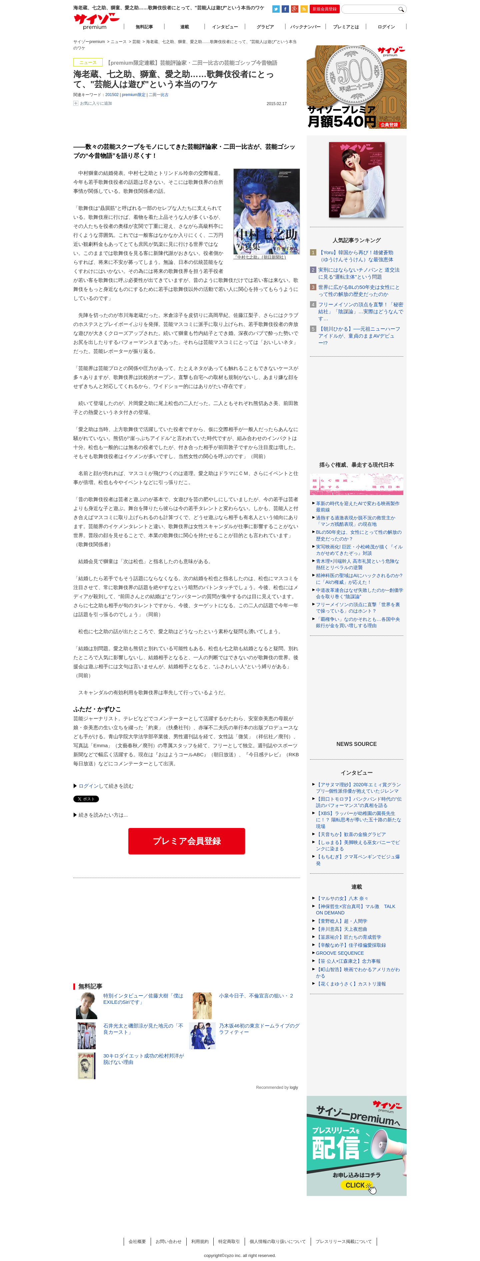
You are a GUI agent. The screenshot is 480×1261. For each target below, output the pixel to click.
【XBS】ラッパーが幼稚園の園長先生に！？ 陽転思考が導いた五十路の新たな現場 (358, 820)
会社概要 (137, 1241)
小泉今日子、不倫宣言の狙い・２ (256, 995)
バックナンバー (305, 26)
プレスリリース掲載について (344, 1241)
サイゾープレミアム (97, 21)
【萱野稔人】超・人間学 (341, 921)
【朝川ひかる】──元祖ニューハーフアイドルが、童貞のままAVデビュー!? (359, 336)
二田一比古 (159, 94)
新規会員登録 (325, 9)
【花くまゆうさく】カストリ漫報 (351, 983)
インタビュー (225, 26)
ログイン (89, 786)
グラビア (265, 26)
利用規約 (200, 1241)
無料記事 (144, 26)
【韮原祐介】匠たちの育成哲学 (348, 937)
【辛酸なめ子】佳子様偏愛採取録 (351, 945)
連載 (184, 26)
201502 (112, 94)
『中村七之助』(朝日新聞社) (259, 258)
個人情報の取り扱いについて (278, 1241)
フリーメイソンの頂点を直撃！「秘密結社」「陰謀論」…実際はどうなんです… (360, 311)
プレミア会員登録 (187, 841)
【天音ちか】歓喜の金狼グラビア (351, 834)
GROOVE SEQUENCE (340, 953)
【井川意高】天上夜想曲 (341, 929)
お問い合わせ (169, 1241)
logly (294, 1087)
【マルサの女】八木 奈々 (342, 898)
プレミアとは (346, 26)
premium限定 (134, 94)
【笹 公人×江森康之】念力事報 (348, 961)
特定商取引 (229, 1241)
